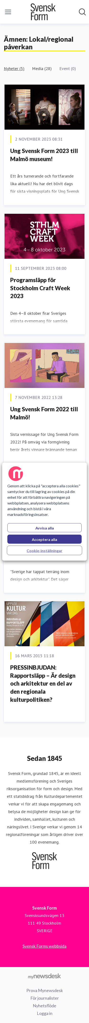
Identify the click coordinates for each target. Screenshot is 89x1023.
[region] (44, 511)
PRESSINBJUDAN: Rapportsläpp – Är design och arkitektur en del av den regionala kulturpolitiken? (42, 683)
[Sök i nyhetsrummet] (82, 12)
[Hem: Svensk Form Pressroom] (43, 12)
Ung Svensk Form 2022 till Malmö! (44, 413)
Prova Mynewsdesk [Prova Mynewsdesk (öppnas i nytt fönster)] (44, 990)
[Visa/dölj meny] (8, 12)
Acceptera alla (44, 539)
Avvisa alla (44, 527)
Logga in (44, 1013)
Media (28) (42, 68)
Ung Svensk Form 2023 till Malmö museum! (44, 154)
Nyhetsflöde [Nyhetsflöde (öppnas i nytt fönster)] (44, 1005)
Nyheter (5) (14, 68)
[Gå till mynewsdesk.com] (44, 976)
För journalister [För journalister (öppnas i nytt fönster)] (44, 998)
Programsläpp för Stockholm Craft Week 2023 (40, 287)
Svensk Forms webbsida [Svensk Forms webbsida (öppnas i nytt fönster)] (44, 946)
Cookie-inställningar (44, 550)
